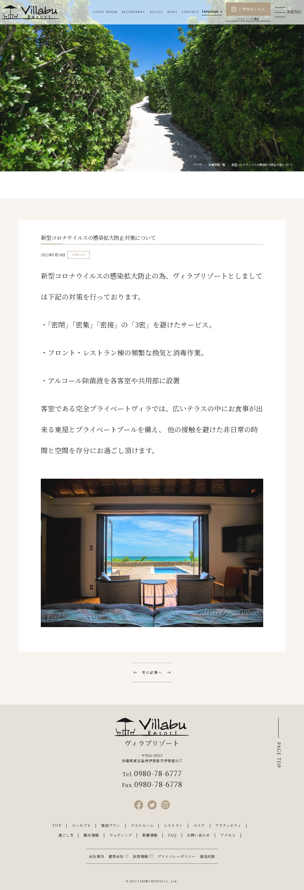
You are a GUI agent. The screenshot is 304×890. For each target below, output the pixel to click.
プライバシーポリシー (176, 856)
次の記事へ (152, 672)
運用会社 (116, 856)
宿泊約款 (207, 856)
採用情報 (140, 856)
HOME (197, 164)
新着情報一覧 (216, 164)
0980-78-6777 (158, 773)
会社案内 (96, 856)
